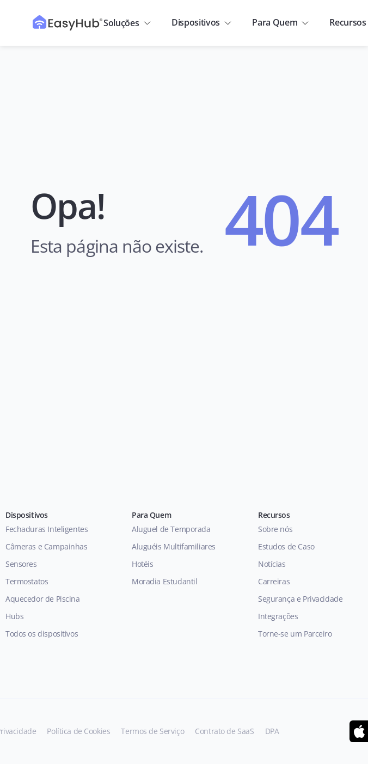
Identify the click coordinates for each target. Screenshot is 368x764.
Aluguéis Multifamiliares (174, 546)
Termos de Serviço (152, 731)
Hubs (14, 616)
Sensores (21, 564)
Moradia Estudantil (164, 581)
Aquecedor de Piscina (42, 599)
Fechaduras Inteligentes (46, 529)
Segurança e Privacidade (300, 599)
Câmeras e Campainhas (46, 546)
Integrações (278, 616)
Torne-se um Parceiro (295, 633)
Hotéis (142, 564)
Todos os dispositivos (42, 633)
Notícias (272, 564)
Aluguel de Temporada (171, 529)
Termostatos (26, 581)
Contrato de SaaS (224, 731)
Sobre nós (275, 529)
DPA (272, 731)
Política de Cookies (78, 731)
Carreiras (274, 581)
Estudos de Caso (286, 546)
